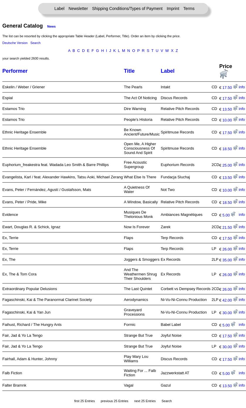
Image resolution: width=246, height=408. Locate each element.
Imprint (173, 8)
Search (35, 43)
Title (129, 71)
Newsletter (78, 8)
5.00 (229, 215)
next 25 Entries (145, 401)
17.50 (230, 87)
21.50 (230, 227)
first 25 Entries (84, 401)
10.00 (230, 120)
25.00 (230, 165)
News (51, 26)
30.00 (230, 313)
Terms (188, 8)
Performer (15, 71)
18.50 (230, 149)
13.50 (230, 109)
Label (60, 8)
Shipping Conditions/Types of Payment (127, 8)
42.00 (230, 300)
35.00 (230, 260)
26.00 (230, 249)
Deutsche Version (15, 43)
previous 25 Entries (114, 401)
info (242, 87)
